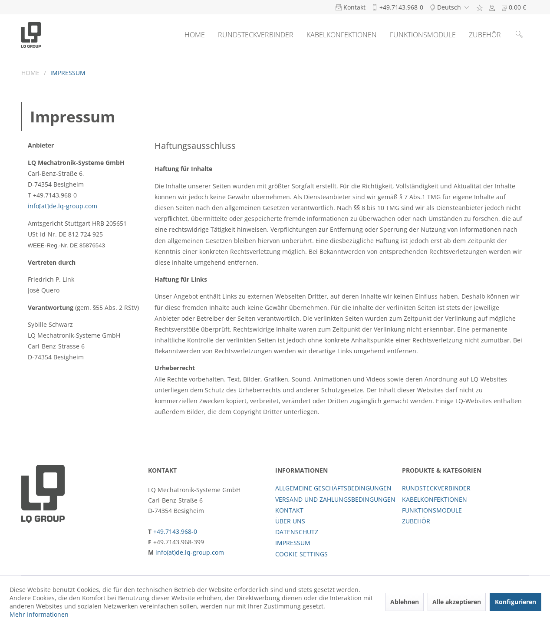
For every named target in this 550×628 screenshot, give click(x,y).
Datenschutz (296, 532)
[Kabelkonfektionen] (341, 34)
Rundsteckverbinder (436, 488)
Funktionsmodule (432, 510)
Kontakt (289, 510)
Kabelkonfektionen (434, 499)
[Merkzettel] (480, 7)
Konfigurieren (515, 602)
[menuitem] (480, 7)
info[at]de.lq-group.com (62, 206)
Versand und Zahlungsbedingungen (335, 499)
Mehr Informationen (39, 614)
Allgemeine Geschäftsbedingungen (333, 488)
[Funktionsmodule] (422, 34)
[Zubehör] (484, 34)
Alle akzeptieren (456, 602)
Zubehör (416, 521)
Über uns (290, 521)
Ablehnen (404, 602)
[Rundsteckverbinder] (255, 34)
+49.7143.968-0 (175, 531)
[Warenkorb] (513, 7)
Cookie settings (301, 554)
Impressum (292, 543)
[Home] (194, 34)
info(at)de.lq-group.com (189, 552)
